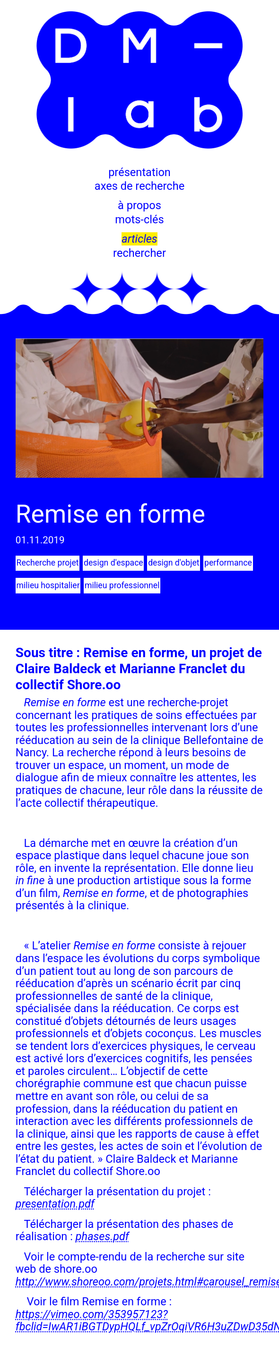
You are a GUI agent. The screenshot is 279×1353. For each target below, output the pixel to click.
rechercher (139, 253)
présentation (139, 172)
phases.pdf (102, 1236)
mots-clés (139, 219)
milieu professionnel (121, 585)
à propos (139, 205)
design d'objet (172, 562)
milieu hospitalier (48, 585)
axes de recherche (139, 186)
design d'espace (112, 562)
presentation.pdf (55, 1203)
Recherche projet (47, 562)
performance (226, 562)
